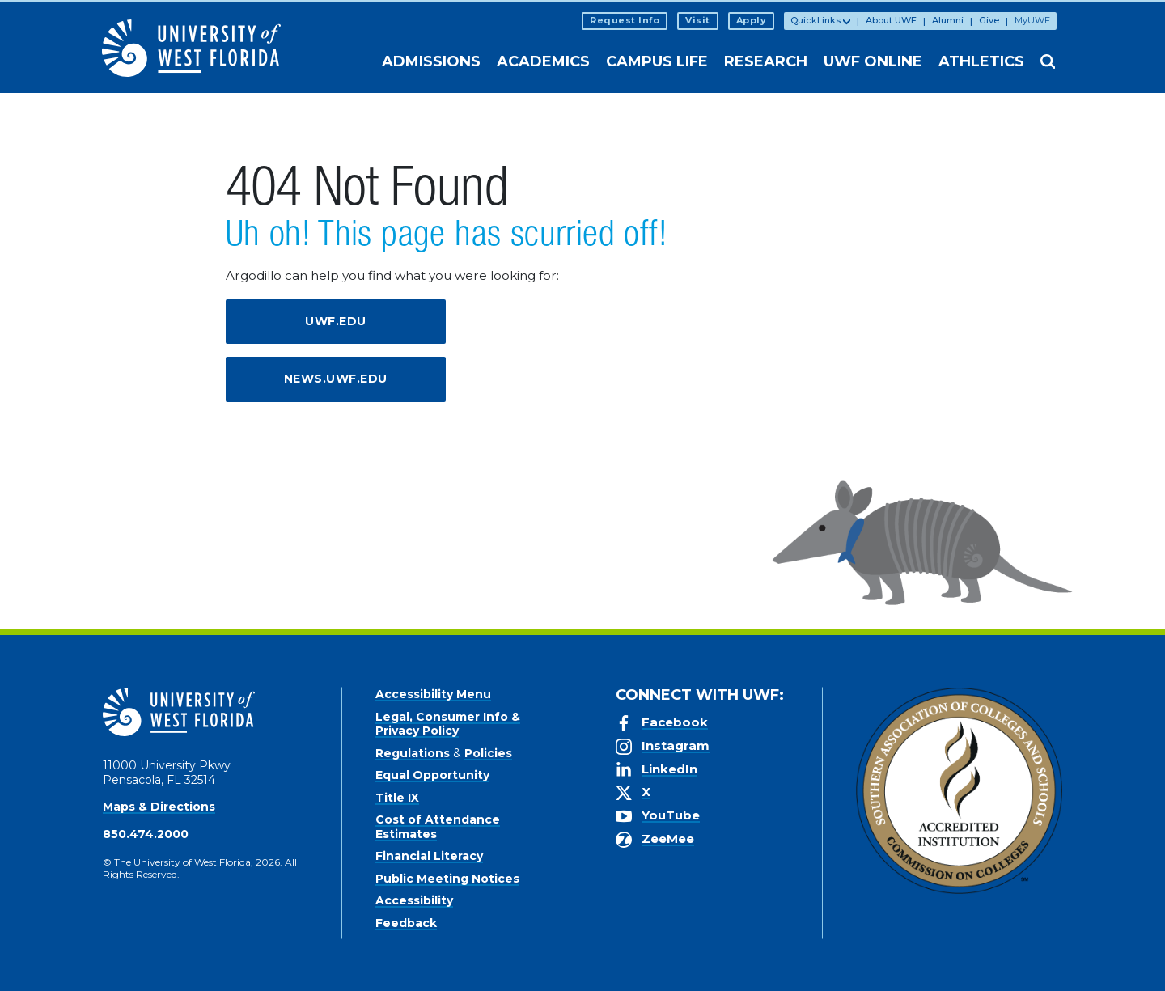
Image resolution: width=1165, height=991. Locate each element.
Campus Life (657, 61)
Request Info (624, 20)
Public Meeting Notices (447, 878)
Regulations (412, 753)
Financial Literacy (429, 856)
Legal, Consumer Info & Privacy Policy (447, 724)
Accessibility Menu (433, 694)
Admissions (431, 61)
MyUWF (1032, 20)
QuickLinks (815, 20)
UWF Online (873, 61)
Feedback (406, 923)
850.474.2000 (146, 834)
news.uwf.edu (336, 378)
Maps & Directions (159, 806)
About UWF (891, 20)
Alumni (948, 20)
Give (989, 20)
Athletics (981, 61)
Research (765, 61)
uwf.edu (335, 321)
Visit (697, 20)
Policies (488, 753)
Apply (751, 20)
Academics (543, 61)
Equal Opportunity (432, 775)
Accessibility (414, 900)
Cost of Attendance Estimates (437, 826)
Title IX (397, 797)
